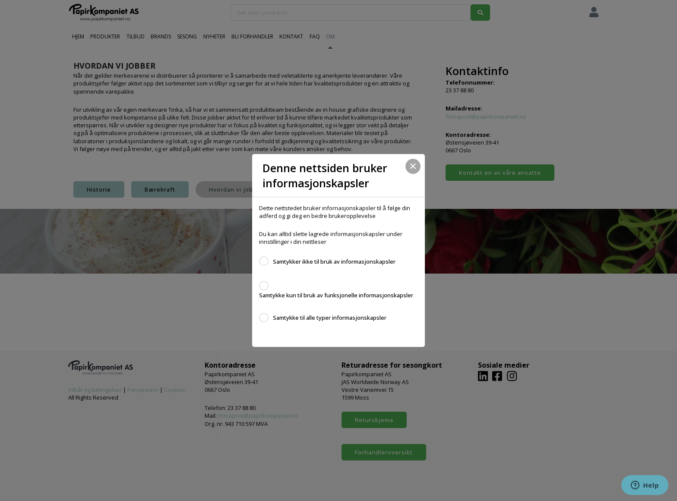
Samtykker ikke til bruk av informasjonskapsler (334, 261)
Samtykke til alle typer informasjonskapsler (329, 317)
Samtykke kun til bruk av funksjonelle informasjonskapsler (336, 295)
